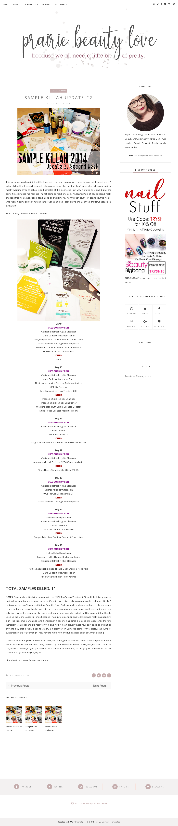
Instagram (131, 310)
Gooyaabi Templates (111, 822)
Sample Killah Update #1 (51, 728)
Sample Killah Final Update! (14, 728)
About (17, 4)
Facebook (159, 310)
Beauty (46, 4)
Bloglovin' (159, 323)
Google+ (145, 323)
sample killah (58, 91)
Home (6, 4)
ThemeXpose (81, 822)
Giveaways (61, 4)
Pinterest (131, 323)
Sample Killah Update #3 (31, 728)
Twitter (145, 310)
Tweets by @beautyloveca (138, 376)
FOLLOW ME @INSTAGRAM (91, 803)
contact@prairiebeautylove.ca (148, 155)
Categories (31, 4)
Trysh (53, 103)
